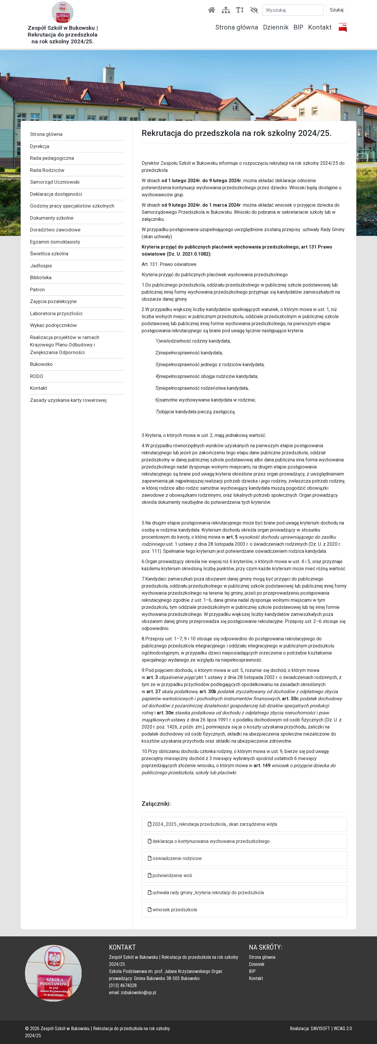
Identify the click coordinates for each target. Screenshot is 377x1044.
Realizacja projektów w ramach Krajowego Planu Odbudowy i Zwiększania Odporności (64, 344)
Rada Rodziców (47, 170)
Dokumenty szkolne (51, 218)
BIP (298, 27)
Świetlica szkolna (49, 254)
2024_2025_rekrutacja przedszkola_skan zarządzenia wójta (215, 824)
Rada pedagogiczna (52, 158)
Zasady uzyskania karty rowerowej (68, 400)
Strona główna (236, 27)
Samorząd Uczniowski (55, 182)
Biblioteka (41, 277)
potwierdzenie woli (172, 875)
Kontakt (320, 27)
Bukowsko (41, 364)
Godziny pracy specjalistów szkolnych (72, 206)
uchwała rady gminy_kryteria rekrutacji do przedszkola (208, 892)
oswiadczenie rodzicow (177, 858)
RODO (36, 376)
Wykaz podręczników (53, 325)
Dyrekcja (39, 146)
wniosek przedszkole (175, 910)
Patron (37, 289)
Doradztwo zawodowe (55, 230)
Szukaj (336, 10)
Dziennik (276, 27)
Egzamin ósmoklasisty (55, 242)
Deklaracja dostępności (56, 194)
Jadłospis (41, 266)
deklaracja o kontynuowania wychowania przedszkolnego (211, 841)
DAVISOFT (320, 1028)
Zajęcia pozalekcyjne (53, 301)
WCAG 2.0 (343, 1028)
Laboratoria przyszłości (56, 313)
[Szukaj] (293, 10)
